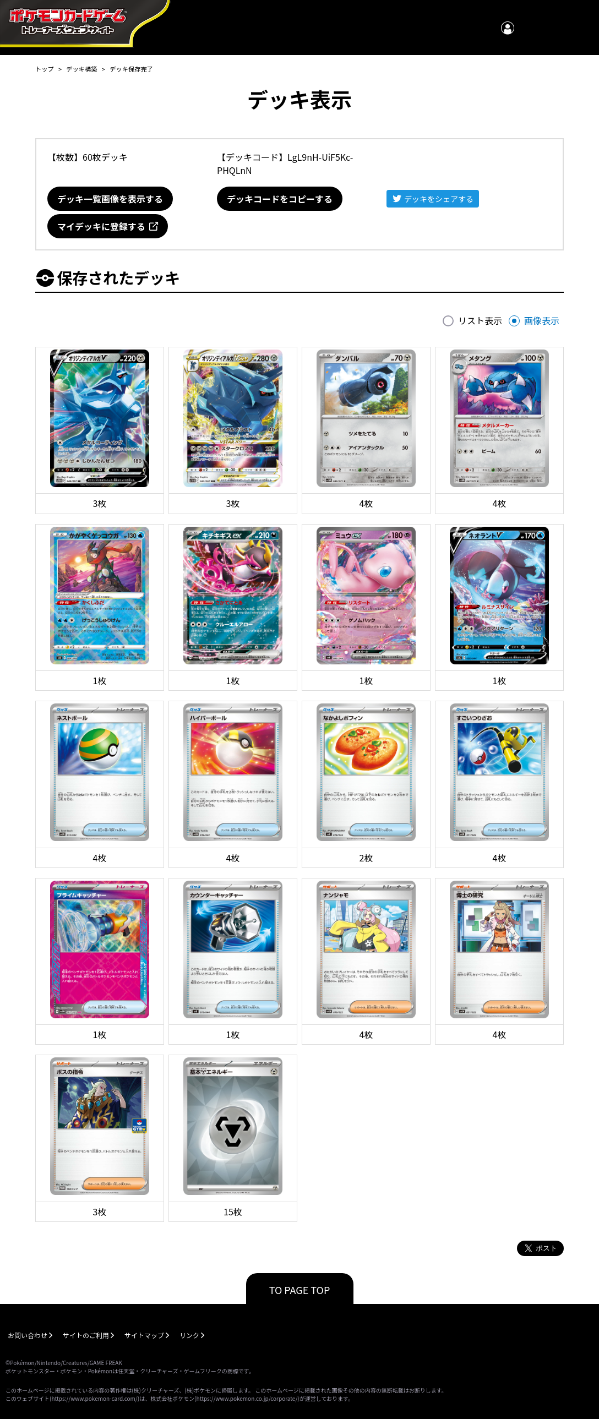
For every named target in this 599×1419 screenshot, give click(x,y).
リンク (189, 1335)
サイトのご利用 (86, 1335)
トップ (44, 68)
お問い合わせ (27, 1335)
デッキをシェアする (438, 198)
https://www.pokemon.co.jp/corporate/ (247, 1398)
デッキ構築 (81, 68)
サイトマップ (144, 1335)
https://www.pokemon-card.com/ (94, 1398)
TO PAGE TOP (299, 1289)
